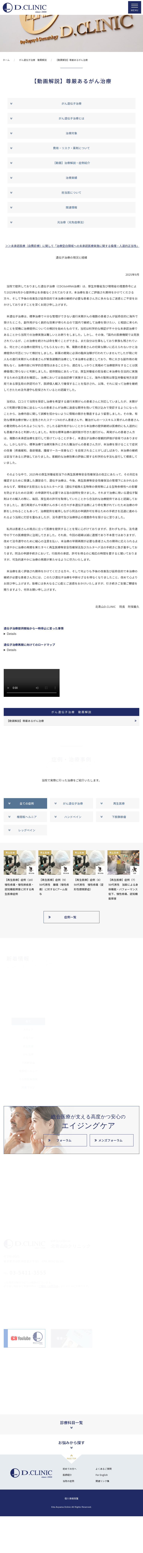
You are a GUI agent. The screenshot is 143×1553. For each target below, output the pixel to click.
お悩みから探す (71, 1442)
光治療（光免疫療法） (71, 222)
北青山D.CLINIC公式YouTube (21, 1338)
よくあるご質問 (104, 1468)
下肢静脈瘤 (119, 817)
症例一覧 (70, 917)
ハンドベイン (72, 817)
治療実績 (71, 178)
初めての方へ (70, 1468)
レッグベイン (26, 830)
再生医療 (119, 803)
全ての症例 (27, 803)
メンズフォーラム (110, 1140)
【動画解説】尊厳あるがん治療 (25, 721)
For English (102, 1474)
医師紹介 (67, 1474)
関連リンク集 (102, 1481)
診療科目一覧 (71, 1422)
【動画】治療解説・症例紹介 (71, 163)
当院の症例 (68, 1481)
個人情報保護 (71, 1498)
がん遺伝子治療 (71, 103)
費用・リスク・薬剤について (71, 148)
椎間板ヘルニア (27, 817)
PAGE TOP (71, 1458)
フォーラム (64, 1140)
